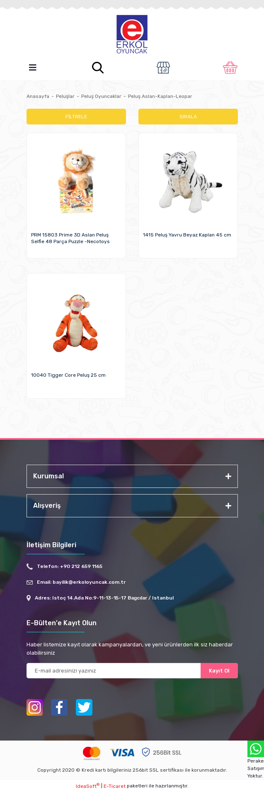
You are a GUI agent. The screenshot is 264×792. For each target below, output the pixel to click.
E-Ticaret (115, 786)
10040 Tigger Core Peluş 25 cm (68, 375)
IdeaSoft (87, 785)
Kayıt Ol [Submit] (219, 671)
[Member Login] (163, 67)
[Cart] (230, 67)
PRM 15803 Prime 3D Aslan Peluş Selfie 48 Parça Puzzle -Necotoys (70, 238)
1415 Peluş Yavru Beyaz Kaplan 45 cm (187, 235)
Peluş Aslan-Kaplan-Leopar (160, 96)
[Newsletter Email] (132, 670)
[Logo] (132, 35)
